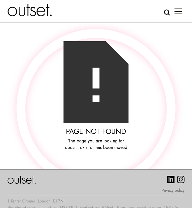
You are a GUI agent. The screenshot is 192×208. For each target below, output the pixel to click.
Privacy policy (173, 190)
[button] (178, 11)
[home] (30, 10)
